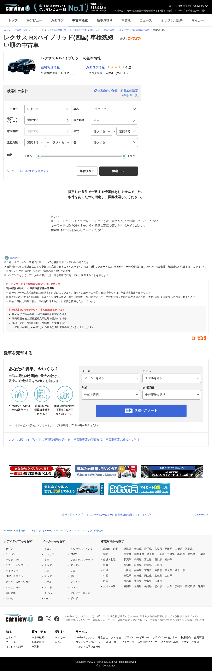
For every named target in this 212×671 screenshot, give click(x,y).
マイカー (198, 20)
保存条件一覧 (129, 95)
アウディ (75, 565)
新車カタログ (23, 530)
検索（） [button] (118, 171)
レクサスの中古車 (78, 30)
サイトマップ (126, 642)
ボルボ (74, 598)
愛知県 (127, 564)
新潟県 (127, 559)
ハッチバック (13, 559)
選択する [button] (33, 120)
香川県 (138, 581)
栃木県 (181, 554)
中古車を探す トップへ (72, 514)
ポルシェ (75, 576)
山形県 (178, 548)
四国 (105, 581)
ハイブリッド (13, 570)
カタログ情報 (95, 67)
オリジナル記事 (172, 20)
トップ (12, 20)
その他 (9, 598)
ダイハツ (49, 593)
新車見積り (104, 20)
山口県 (168, 575)
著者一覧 (111, 642)
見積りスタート (145, 410)
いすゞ (48, 598)
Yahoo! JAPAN (200, 5)
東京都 (127, 554)
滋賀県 (158, 570)
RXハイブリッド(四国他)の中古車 (133, 30)
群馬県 (191, 554)
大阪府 (127, 570)
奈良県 (168, 570)
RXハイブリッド (64, 530)
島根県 (138, 575)
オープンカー (13, 587)
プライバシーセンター (165, 637)
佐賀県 (138, 586)
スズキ (48, 587)
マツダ (48, 576)
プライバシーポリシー (136, 637)
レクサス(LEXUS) (43, 530)
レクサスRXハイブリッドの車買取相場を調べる (39, 439)
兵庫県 (138, 570)
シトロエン (76, 587)
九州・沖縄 (109, 586)
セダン (9, 548)
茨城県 (171, 554)
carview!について (85, 637)
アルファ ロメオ (80, 593)
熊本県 (158, 586)
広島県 (158, 575)
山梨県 (201, 554)
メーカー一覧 (37, 30)
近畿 (105, 570)
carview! (7, 30)
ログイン (174, 5)
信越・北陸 (109, 559)
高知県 (158, 581)
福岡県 (127, 586)
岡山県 (148, 575)
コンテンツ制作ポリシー (89, 642)
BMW (73, 554)
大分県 (168, 586)
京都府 (148, 570)
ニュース (146, 20)
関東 (105, 554)
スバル (48, 581)
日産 (46, 559)
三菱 (46, 570)
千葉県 (160, 554)
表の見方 (12, 257)
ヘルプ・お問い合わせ (88, 646)
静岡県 (148, 564)
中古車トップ (21, 30)
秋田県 (168, 548)
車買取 (126, 20)
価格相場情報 (50, 67)
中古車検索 (80, 20)
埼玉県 (150, 554)
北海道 (127, 548)
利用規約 (186, 637)
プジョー (75, 581)
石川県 (158, 559)
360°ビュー (34, 20)
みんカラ (60, 642)
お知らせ (116, 637)
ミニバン (11, 554)
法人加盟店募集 (169, 642)
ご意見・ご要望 (190, 642)
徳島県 (127, 581)
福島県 (189, 548)
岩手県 (148, 548)
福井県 (168, 559)
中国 (105, 575)
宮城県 (158, 548)
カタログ (57, 20)
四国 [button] (96, 120)
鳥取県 (127, 575)
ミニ (72, 570)
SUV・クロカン (14, 576)
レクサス (49, 554)
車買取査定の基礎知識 (87, 439)
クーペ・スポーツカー (18, 581)
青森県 (138, 548)
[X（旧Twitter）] (48, 618)
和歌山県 (180, 570)
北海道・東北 (110, 548)
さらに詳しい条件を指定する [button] (30, 171)
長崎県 (148, 586)
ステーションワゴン (17, 565)
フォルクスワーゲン (81, 559)
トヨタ (48, 548)
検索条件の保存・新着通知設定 (117, 90)
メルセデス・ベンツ (81, 548)
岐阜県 (138, 564)
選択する (99, 142)
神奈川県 (139, 554)
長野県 (138, 559)
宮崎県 (178, 586)
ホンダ (48, 565)
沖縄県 (201, 586)
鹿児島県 (190, 586)
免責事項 (199, 637)
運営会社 (103, 637)
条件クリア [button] (87, 171)
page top (200, 514)
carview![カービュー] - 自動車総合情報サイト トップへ (121, 514)
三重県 (158, 564)
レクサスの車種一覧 (57, 30)
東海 (105, 564)
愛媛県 (148, 581)
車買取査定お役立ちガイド (123, 439)
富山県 (148, 559)
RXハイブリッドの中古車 (102, 30)
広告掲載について (148, 642)
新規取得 (185, 5)
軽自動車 (11, 593)
